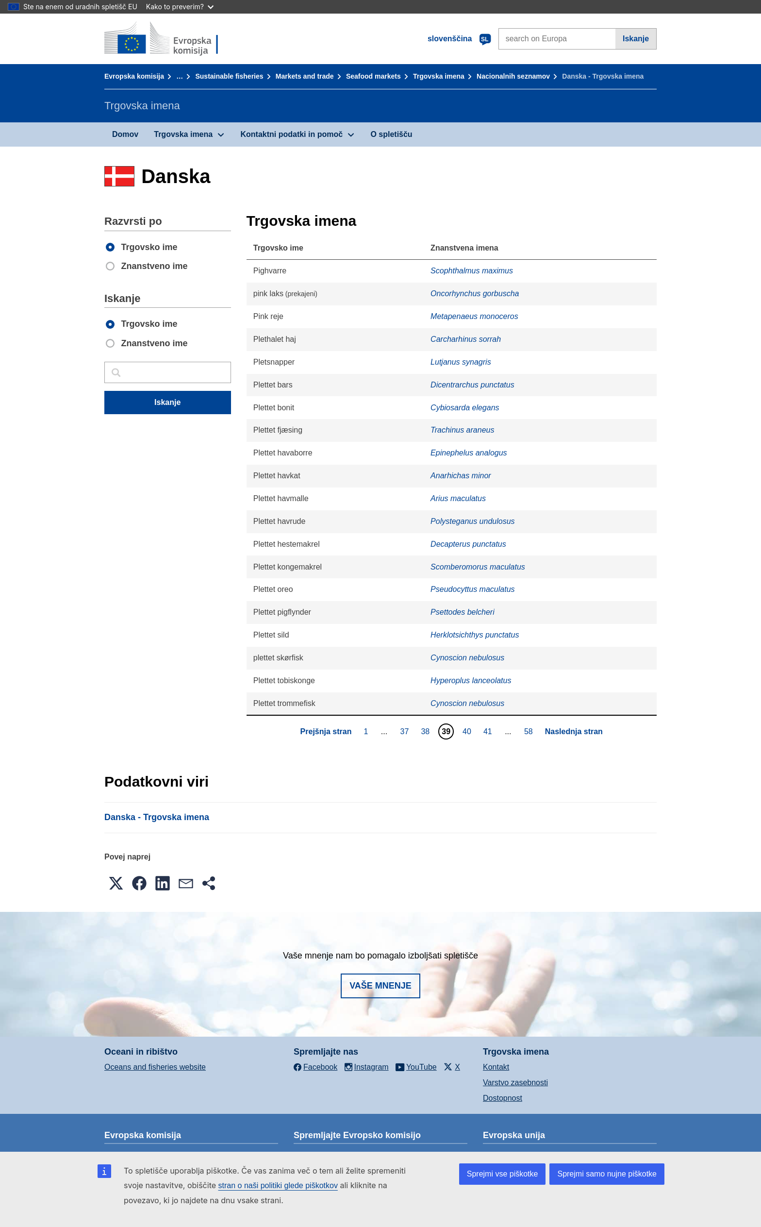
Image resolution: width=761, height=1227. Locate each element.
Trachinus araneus (462, 430)
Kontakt (496, 1067)
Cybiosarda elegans (464, 407)
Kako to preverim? (180, 6)
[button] (116, 883)
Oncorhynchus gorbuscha (474, 293)
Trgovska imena (438, 76)
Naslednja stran (574, 731)
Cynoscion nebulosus (467, 658)
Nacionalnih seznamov (513, 76)
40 (468, 731)
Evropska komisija (134, 76)
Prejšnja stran (326, 731)
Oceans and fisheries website (155, 1067)
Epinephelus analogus (468, 453)
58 (529, 731)
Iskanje (636, 38)
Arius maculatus (458, 498)
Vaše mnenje (380, 986)
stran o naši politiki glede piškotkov (278, 1185)
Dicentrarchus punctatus (472, 385)
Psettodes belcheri (462, 612)
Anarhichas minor (460, 475)
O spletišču (391, 134)
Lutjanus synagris (460, 362)
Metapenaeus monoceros (474, 316)
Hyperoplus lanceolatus (470, 680)
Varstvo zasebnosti (515, 1082)
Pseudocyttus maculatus (472, 589)
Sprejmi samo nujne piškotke (607, 1174)
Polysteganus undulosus (472, 521)
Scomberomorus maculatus (477, 567)
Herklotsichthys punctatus (474, 635)
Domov (125, 134)
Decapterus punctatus (468, 544)
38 (426, 731)
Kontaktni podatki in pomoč (291, 134)
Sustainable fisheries (229, 76)
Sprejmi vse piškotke (502, 1174)
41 (489, 731)
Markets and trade (305, 76)
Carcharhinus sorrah (465, 339)
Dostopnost (502, 1098)
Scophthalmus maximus (471, 271)
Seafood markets (373, 76)
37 (406, 731)
